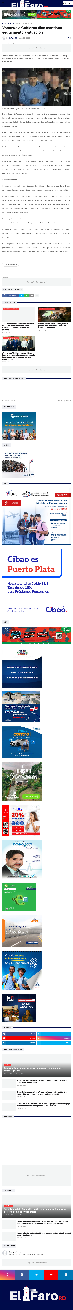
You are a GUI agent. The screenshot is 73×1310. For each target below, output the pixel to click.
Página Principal (8, 23)
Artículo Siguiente (63, 401)
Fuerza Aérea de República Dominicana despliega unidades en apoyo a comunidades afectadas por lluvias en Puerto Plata (43, 1105)
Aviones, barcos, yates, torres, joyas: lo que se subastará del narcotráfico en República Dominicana (53, 326)
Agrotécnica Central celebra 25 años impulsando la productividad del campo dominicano (44, 1234)
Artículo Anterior (9, 401)
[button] (3, 3)
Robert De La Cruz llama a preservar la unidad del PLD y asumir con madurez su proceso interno (43, 1081)
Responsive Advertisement (36, 48)
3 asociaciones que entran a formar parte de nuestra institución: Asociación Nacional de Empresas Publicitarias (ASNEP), (18, 327)
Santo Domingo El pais (24, 23)
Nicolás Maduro (11, 264)
